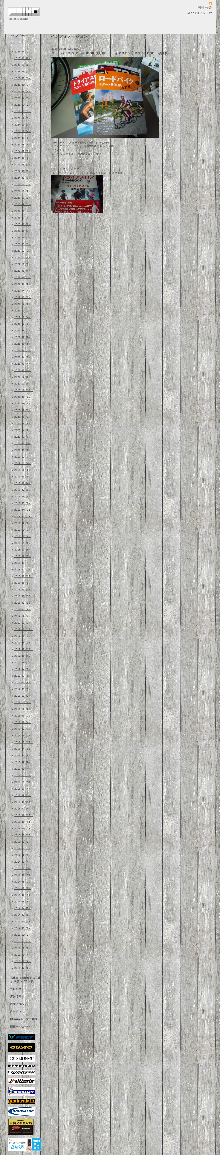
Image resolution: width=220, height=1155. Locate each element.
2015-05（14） (23, 822)
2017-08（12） (23, 642)
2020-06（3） (22, 417)
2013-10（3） (22, 948)
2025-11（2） (22, 65)
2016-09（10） (23, 715)
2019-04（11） (23, 510)
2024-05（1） (22, 164)
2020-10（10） (23, 390)
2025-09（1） (22, 71)
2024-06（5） (22, 158)
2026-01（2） (22, 58)
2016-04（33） (23, 749)
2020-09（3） (22, 397)
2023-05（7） (22, 231)
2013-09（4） (22, 954)
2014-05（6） (22, 901)
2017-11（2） (22, 622)
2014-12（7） (22, 855)
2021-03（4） (22, 363)
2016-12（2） (22, 695)
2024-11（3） (22, 124)
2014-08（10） (23, 881)
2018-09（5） (22, 556)
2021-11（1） (22, 310)
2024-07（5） (22, 151)
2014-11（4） (22, 861)
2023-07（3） (22, 217)
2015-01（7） (22, 848)
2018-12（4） (22, 536)
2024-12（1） (22, 118)
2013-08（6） (22, 961)
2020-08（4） (22, 403)
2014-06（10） (23, 895)
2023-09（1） (22, 204)
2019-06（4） (22, 496)
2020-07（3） (22, 410)
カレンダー (17, 988)
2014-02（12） (23, 921)
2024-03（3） (22, 171)
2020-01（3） (22, 450)
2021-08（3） (22, 330)
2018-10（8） (22, 549)
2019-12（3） (22, 456)
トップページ (18, 35)
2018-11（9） (22, 543)
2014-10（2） (22, 868)
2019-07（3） (22, 490)
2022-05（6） (22, 284)
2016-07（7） (22, 729)
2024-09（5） (22, 138)
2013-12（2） (22, 935)
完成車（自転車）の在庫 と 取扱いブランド (25, 979)
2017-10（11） (23, 629)
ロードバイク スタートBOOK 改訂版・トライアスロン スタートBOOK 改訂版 (109, 53)
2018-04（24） (23, 589)
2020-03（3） (22, 436)
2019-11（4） (22, 463)
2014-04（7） (22, 908)
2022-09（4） (22, 270)
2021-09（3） (22, 324)
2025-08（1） (22, 78)
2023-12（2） (22, 184)
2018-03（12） (23, 596)
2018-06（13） (23, 576)
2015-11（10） (23, 782)
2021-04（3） (22, 357)
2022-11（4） (22, 257)
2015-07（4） (22, 808)
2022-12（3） (22, 251)
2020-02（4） (22, 443)
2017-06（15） (23, 656)
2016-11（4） (22, 702)
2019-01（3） (22, 529)
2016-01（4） (22, 769)
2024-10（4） (22, 131)
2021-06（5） (22, 344)
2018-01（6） (22, 609)
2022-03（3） (22, 297)
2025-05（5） (22, 91)
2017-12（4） (22, 616)
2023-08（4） (22, 211)
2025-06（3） (22, 85)
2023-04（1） (22, 237)
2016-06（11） (23, 735)
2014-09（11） (23, 875)
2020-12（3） (22, 377)
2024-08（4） (22, 144)
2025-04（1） (22, 98)
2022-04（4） (22, 290)
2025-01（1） (22, 111)
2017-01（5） (22, 689)
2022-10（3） (22, 264)
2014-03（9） (22, 915)
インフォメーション (22, 43)
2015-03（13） (23, 835)
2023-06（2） (22, 224)
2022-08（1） (22, 277)
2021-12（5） (22, 304)
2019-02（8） (22, 523)
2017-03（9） (22, 676)
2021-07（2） (22, 337)
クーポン (15, 1011)
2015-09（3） (22, 795)
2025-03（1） (22, 104)
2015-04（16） (23, 828)
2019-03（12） (23, 516)
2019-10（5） (22, 470)
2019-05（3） (22, 503)
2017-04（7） (22, 669)
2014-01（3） (22, 928)
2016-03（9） (22, 755)
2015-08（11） (23, 802)
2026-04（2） (22, 51)
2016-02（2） (22, 762)
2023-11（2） (22, 191)
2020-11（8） (22, 383)
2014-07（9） (22, 888)
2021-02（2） (22, 370)
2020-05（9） (22, 423)
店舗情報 (15, 996)
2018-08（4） (22, 563)
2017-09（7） (22, 636)
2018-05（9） (22, 583)
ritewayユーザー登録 (23, 1018)
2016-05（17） (23, 742)
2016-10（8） (22, 709)
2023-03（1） (22, 244)
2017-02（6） (22, 682)
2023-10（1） (22, 197)
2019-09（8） (22, 476)
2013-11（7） (22, 941)
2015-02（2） (22, 842)
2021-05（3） (22, 350)
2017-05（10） (23, 662)
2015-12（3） (22, 775)
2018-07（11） (23, 569)
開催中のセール (20, 1026)
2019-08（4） (22, 483)
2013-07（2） (22, 968)
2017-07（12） (23, 649)
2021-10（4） (22, 317)
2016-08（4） (22, 722)
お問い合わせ (18, 1003)
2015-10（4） (22, 788)
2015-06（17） (23, 815)
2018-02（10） (23, 602)
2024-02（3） (22, 178)
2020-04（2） (22, 430)
